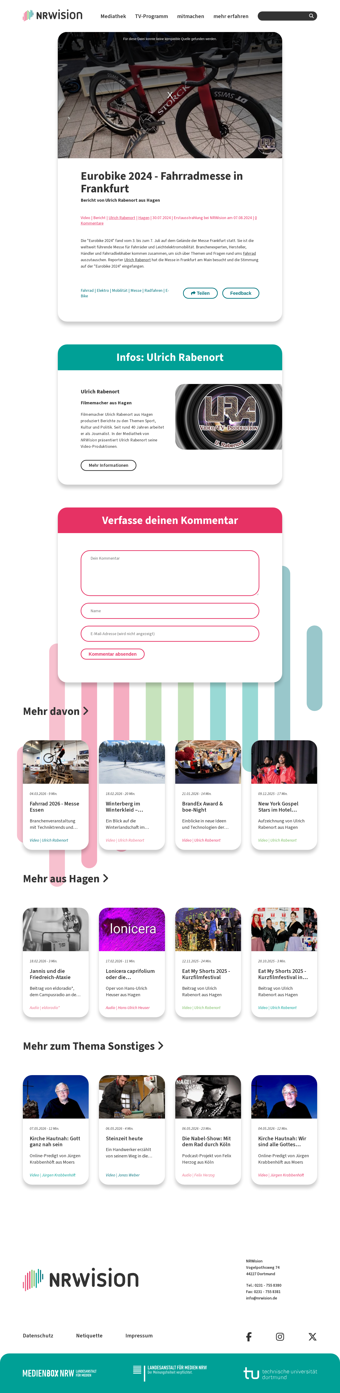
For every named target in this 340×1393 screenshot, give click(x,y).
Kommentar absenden (113, 654)
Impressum (139, 1335)
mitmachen (190, 16)
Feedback (240, 293)
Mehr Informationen (108, 465)
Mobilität (120, 290)
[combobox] (287, 16)
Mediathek (113, 16)
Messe (136, 290)
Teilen (200, 293)
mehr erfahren (231, 16)
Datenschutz (38, 1335)
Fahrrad (249, 253)
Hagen (143, 217)
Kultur (86, 427)
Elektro (103, 290)
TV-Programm (151, 16)
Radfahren (153, 290)
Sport (150, 421)
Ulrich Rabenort (122, 217)
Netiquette (89, 1335)
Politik (106, 427)
